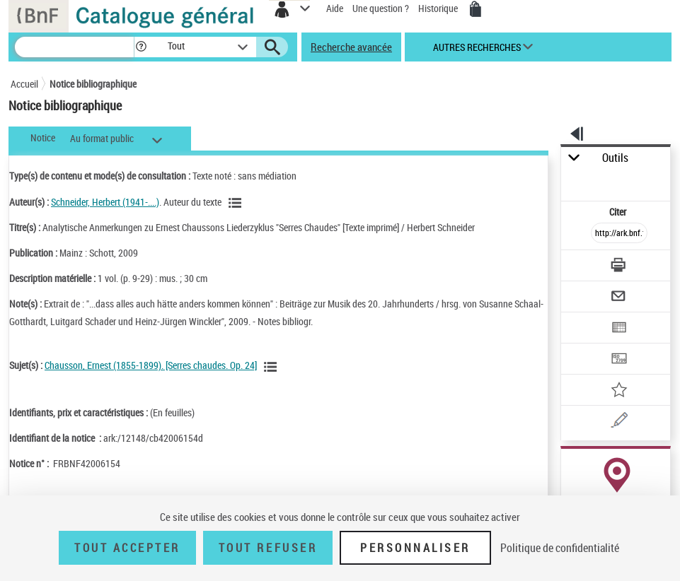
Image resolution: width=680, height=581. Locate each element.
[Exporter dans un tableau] (619, 329)
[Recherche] (74, 47)
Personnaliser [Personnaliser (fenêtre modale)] (415, 548)
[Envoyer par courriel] (619, 298)
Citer (618, 211)
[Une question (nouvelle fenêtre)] (619, 422)
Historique (439, 8)
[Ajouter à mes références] (619, 391)
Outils (615, 158)
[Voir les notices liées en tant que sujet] (272, 366)
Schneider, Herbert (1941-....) (105, 202)
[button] (141, 47)
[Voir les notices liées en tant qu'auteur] (237, 202)
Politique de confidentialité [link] (559, 548)
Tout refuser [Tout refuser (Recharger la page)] (268, 548)
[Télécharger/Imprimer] (619, 267)
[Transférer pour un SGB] (619, 360)
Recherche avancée (351, 47)
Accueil (24, 83)
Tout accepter (127, 548)
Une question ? (380, 8)
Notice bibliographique (93, 83)
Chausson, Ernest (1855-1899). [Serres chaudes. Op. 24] (151, 365)
